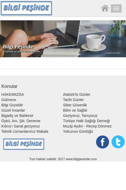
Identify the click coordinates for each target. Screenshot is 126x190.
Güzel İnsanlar (13, 110)
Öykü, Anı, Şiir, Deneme (21, 121)
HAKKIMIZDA (12, 94)
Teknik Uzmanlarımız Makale (24, 131)
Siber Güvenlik (75, 105)
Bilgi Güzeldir (12, 105)
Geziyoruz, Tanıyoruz (80, 115)
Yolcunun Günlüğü (78, 131)
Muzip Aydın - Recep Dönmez (87, 126)
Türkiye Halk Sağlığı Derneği (86, 121)
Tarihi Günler (73, 100)
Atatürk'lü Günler (76, 94)
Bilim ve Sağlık (75, 110)
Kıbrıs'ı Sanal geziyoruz (20, 126)
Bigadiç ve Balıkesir (17, 115)
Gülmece (8, 100)
